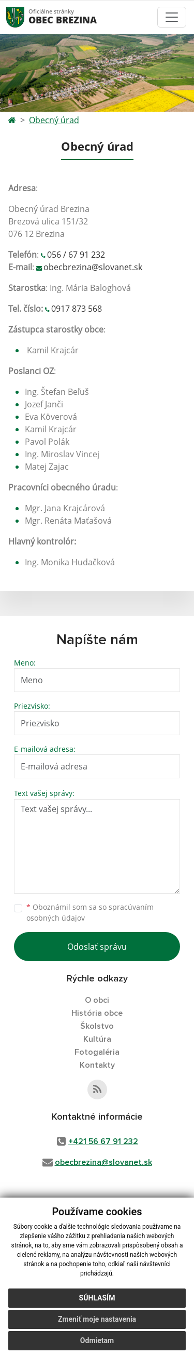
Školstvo (97, 1026)
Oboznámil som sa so (90, 912)
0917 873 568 (76, 308)
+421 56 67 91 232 (103, 1141)
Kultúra (97, 1039)
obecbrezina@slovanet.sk (92, 267)
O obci (97, 1000)
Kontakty (97, 1065)
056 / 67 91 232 (76, 254)
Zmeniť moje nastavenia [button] (97, 1319)
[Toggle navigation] (171, 17)
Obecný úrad (54, 120)
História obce (97, 1013)
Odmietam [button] (97, 1340)
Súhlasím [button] (97, 1298)
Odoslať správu (97, 946)
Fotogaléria (97, 1052)
